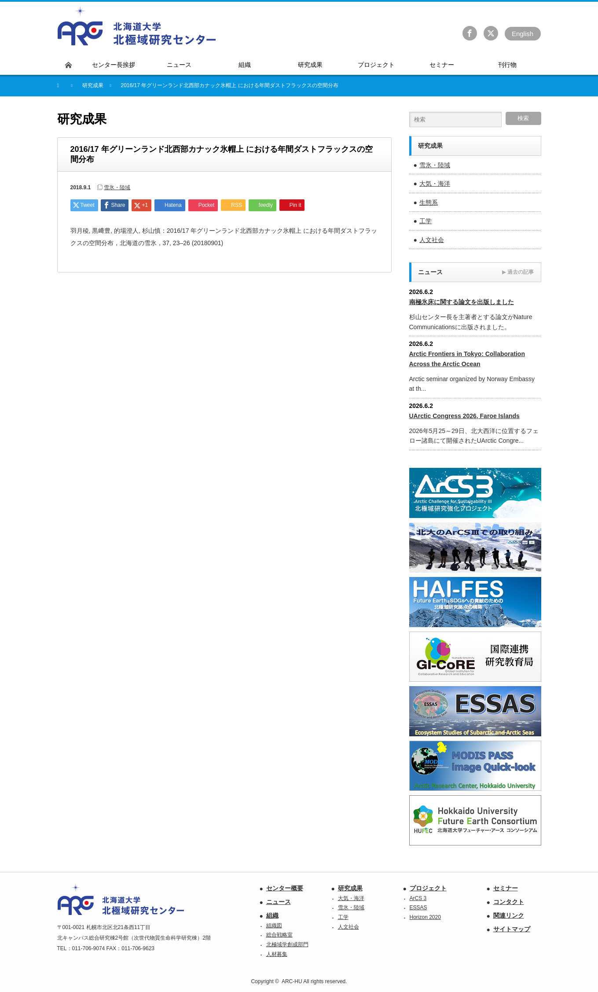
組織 (272, 915)
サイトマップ (511, 929)
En (522, 33)
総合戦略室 (279, 935)
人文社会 (431, 239)
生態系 (428, 202)
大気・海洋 (434, 183)
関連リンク (508, 915)
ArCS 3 (418, 898)
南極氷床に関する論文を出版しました (461, 301)
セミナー (505, 888)
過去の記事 (518, 272)
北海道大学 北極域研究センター (137, 26)
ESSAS (418, 907)
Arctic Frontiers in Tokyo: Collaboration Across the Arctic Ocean (467, 358)
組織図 (274, 925)
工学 (425, 220)
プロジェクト (428, 888)
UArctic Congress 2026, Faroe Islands (464, 415)
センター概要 (284, 888)
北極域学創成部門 (287, 944)
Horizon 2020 (425, 917)
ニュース (278, 901)
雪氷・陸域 (117, 187)
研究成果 (350, 888)
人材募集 (276, 954)
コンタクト (508, 901)
